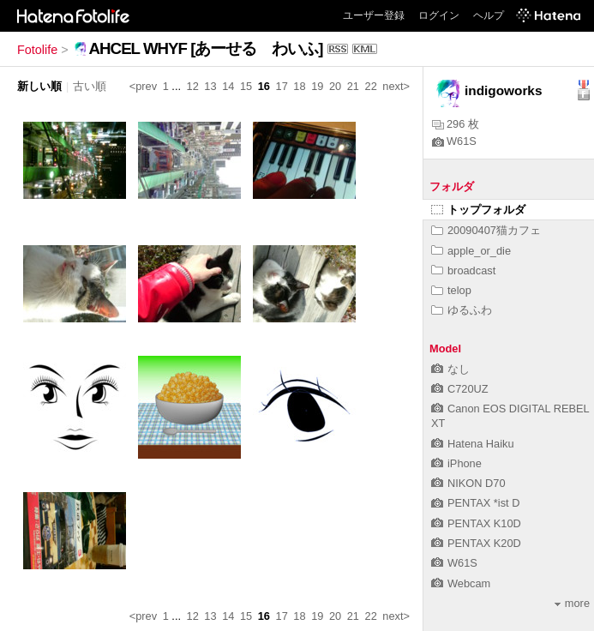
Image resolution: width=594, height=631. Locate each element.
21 (353, 86)
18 (299, 86)
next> (396, 86)
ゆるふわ (461, 309)
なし (450, 369)
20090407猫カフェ (486, 230)
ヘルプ (488, 15)
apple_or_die (471, 250)
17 (282, 86)
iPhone (456, 463)
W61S (454, 141)
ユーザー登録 (374, 15)
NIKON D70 (468, 483)
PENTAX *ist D (475, 502)
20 (335, 86)
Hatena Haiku (472, 443)
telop (451, 290)
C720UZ (460, 388)
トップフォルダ (478, 209)
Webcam (460, 583)
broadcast (463, 270)
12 (193, 86)
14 (228, 86)
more (572, 603)
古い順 (89, 86)
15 (246, 86)
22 (371, 86)
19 (317, 86)
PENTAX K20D (476, 543)
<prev (143, 86)
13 (210, 86)
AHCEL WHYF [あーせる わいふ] (206, 48)
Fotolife (37, 50)
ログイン (438, 15)
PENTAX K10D (476, 523)
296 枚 (455, 123)
